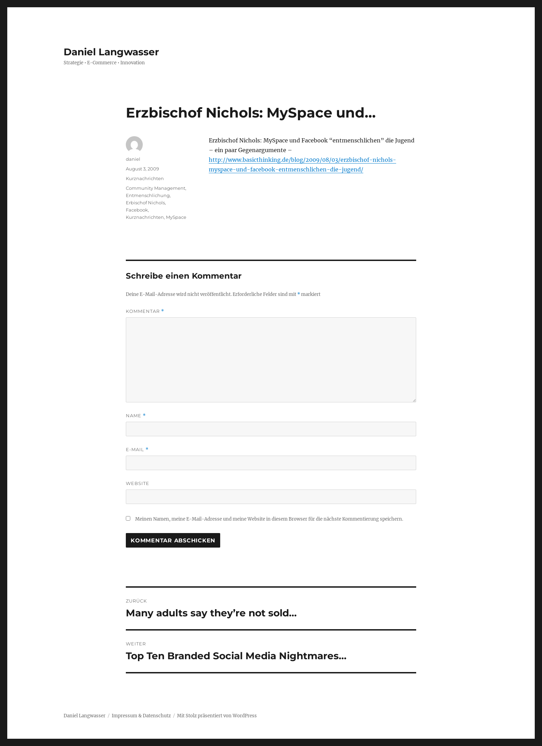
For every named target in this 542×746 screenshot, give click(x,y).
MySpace (176, 217)
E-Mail (137, 450)
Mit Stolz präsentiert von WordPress (217, 716)
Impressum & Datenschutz (141, 716)
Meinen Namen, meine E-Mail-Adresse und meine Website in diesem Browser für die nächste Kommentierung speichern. (269, 519)
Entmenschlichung (148, 195)
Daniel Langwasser (111, 52)
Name (136, 416)
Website (137, 483)
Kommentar (145, 311)
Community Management (155, 188)
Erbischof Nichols (145, 202)
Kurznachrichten (145, 178)
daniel (133, 159)
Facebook (137, 210)
